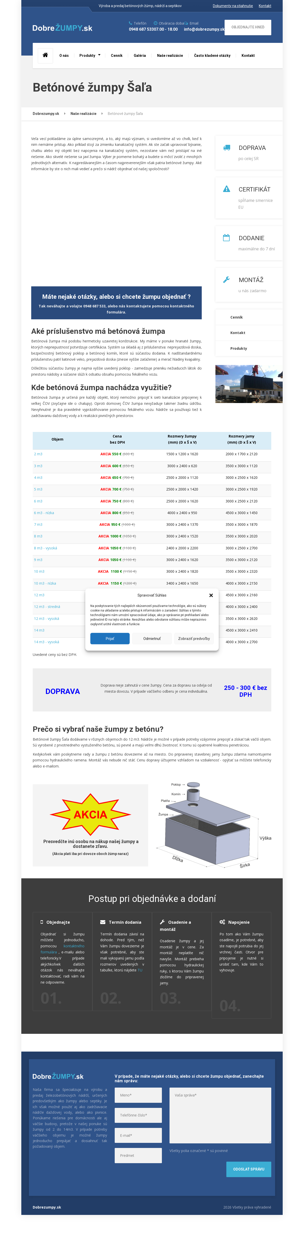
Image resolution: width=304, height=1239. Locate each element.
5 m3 (38, 489)
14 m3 (39, 630)
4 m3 (38, 477)
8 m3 (38, 536)
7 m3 (38, 524)
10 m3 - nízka (45, 583)
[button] (211, 595)
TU (120, 1010)
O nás (64, 56)
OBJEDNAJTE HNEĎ (247, 27)
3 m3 (38, 465)
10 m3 (39, 571)
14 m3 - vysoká (46, 641)
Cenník (117, 56)
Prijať (110, 638)
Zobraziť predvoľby (194, 638)
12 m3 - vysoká (46, 618)
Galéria (140, 56)
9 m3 (38, 559)
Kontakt (248, 56)
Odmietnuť (152, 638)
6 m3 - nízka (44, 512)
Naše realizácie (170, 56)
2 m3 (38, 453)
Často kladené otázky (212, 56)
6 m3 (38, 501)
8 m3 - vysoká (45, 548)
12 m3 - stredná (47, 606)
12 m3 (39, 594)
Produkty (87, 56)
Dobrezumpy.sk (47, 1231)
